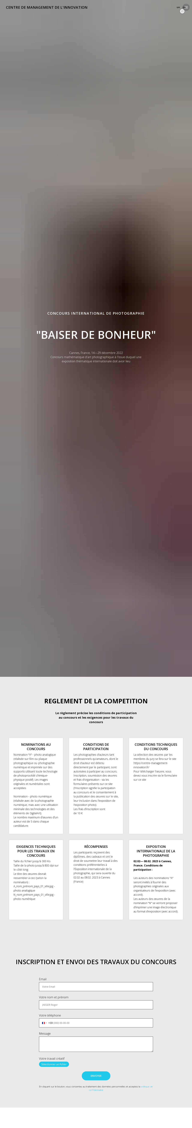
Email (42, 979)
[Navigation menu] (186, 7)
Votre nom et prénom (54, 997)
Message (45, 1033)
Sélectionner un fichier (54, 1064)
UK (178, 7)
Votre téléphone (50, 1015)
